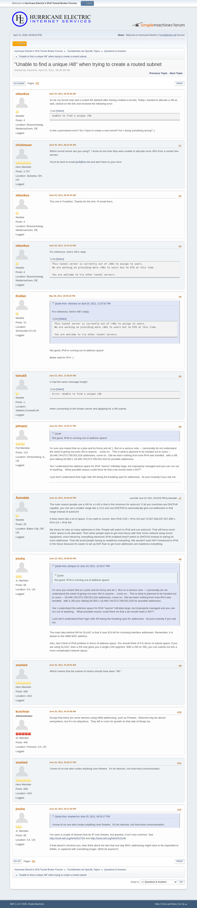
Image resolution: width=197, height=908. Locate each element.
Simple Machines (36, 904)
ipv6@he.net (82, 161)
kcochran (22, 711)
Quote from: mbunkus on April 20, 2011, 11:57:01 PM (82, 303)
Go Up (16, 861)
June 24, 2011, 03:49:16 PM (62, 498)
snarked (21, 665)
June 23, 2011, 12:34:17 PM (62, 426)
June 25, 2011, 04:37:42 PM (62, 809)
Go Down (18, 83)
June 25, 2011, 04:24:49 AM (62, 711)
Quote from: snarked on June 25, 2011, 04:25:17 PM (82, 816)
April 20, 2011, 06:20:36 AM (62, 94)
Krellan (21, 296)
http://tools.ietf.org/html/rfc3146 (108, 838)
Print (179, 83)
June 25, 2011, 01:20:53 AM (62, 665)
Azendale (22, 497)
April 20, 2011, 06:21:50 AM (62, 145)
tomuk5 (21, 375)
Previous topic (158, 73)
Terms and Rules (169, 904)
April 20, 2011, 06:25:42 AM (62, 195)
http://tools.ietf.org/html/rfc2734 (67, 838)
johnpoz (21, 426)
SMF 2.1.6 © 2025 (18, 904)
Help (157, 904)
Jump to (134, 882)
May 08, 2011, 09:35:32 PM (62, 296)
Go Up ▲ (183, 904)
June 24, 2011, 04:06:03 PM (62, 558)
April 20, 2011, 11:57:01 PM (62, 245)
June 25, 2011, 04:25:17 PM (62, 762)
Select (60, 111)
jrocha (20, 558)
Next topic (176, 73)
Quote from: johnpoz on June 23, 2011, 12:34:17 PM (82, 566)
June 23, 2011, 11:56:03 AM (62, 375)
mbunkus (22, 93)
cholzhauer (24, 145)
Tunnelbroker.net (167, 35)
